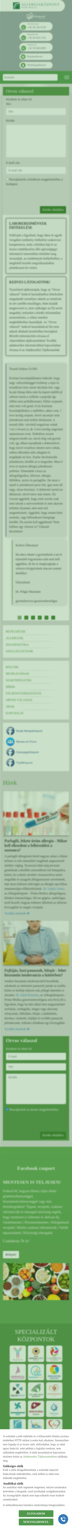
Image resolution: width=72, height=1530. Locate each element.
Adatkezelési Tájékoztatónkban (40, 1456)
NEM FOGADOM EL (36, 1522)
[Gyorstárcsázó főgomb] (63, 1519)
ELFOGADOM (36, 1513)
